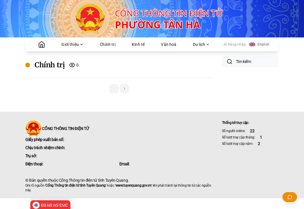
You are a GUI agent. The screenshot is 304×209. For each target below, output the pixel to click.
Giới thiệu (72, 44)
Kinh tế (138, 44)
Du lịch (201, 44)
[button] (124, 88)
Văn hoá (168, 44)
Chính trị (107, 44)
